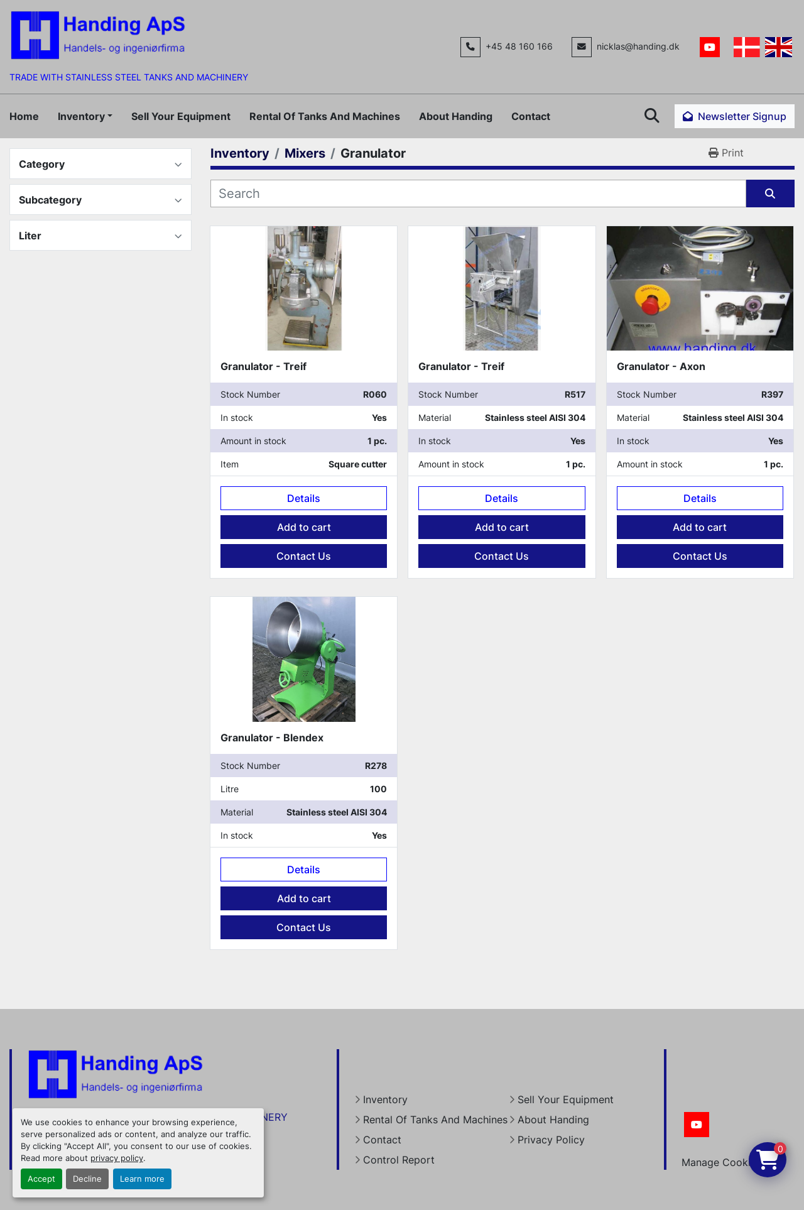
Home (24, 116)
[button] (85, 116)
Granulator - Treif (263, 366)
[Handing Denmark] (115, 1073)
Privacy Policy (551, 1139)
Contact (530, 116)
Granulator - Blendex (271, 737)
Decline (87, 1179)
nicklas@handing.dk (638, 46)
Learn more (142, 1179)
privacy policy (116, 1158)
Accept (41, 1179)
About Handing (455, 116)
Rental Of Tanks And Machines (324, 116)
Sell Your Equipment (181, 116)
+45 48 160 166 (519, 46)
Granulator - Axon (661, 366)
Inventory (81, 116)
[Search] (478, 193)
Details (303, 498)
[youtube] (710, 47)
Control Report (399, 1159)
